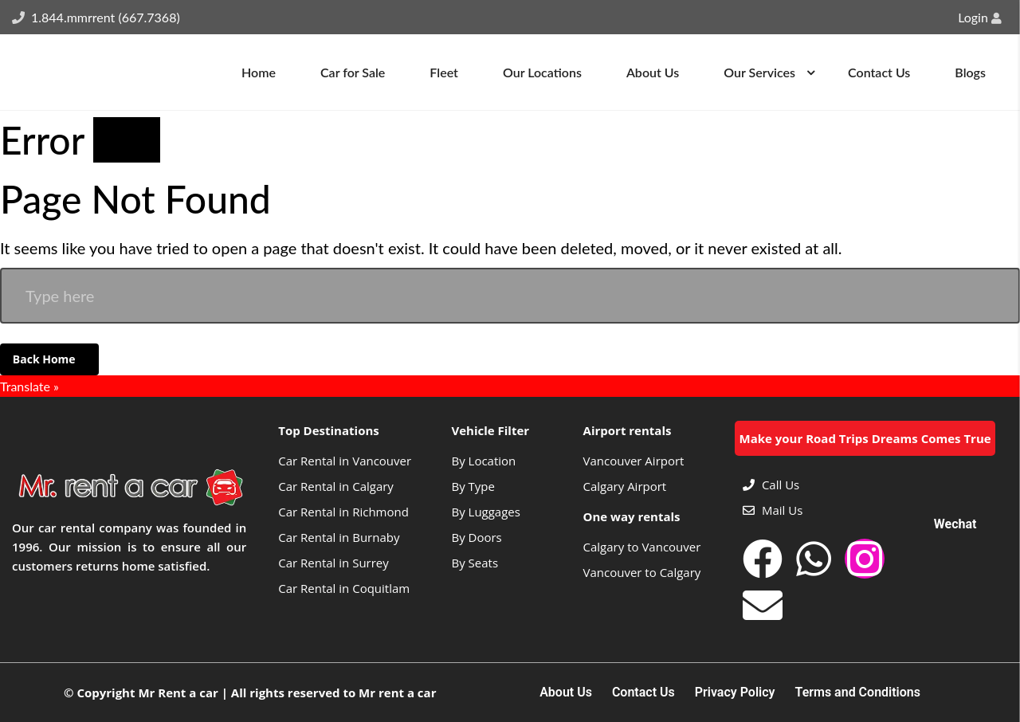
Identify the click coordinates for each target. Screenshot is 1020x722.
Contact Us (643, 692)
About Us (565, 692)
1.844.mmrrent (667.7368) (105, 17)
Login (980, 17)
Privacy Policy (735, 692)
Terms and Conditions (857, 692)
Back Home (45, 359)
